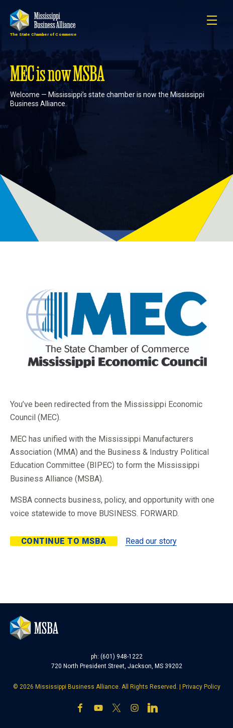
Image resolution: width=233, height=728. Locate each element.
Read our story (151, 541)
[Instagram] (134, 708)
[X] (116, 708)
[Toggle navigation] (212, 20)
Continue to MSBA (63, 541)
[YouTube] (98, 708)
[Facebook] (80, 708)
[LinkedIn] (152, 708)
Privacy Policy (201, 686)
